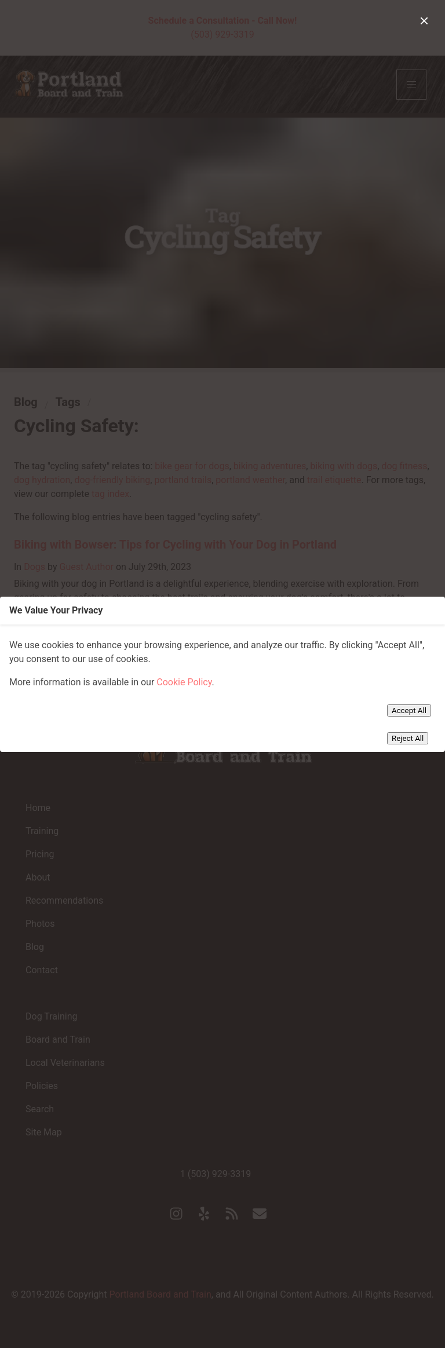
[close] (424, 21)
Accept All (409, 710)
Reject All (408, 738)
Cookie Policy (183, 682)
